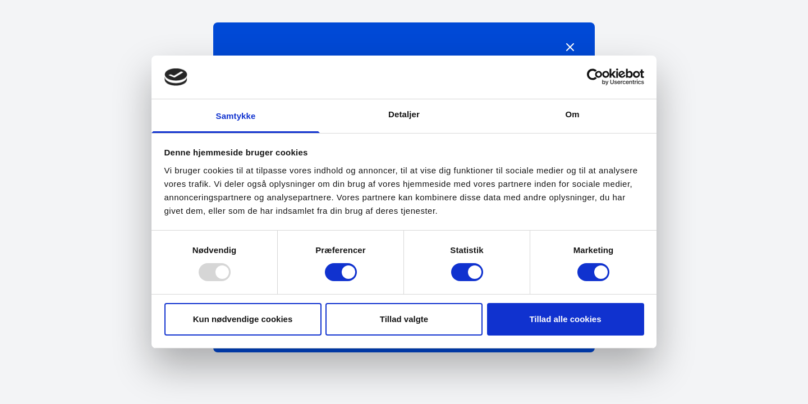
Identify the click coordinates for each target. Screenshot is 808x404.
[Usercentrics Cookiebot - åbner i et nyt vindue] (595, 76)
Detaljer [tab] (404, 114)
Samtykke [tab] (236, 116)
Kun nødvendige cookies (243, 319)
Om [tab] (572, 114)
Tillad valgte (404, 319)
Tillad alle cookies (565, 319)
